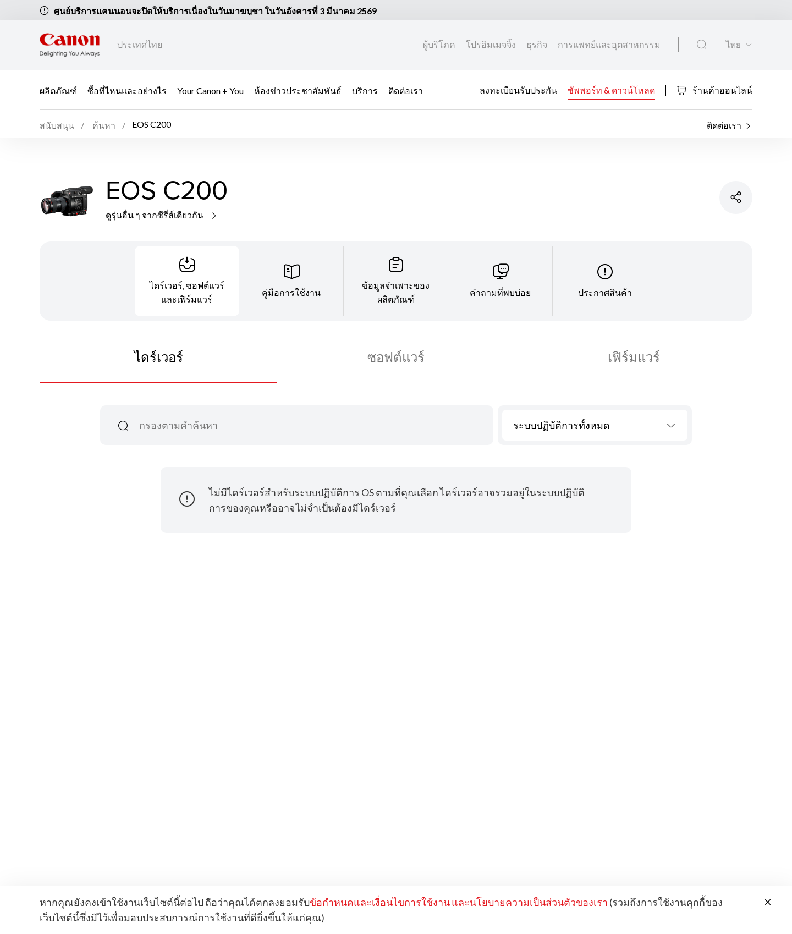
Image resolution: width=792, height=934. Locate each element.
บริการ (365, 90)
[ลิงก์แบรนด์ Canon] (70, 45)
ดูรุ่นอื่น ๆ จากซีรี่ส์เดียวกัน (162, 215)
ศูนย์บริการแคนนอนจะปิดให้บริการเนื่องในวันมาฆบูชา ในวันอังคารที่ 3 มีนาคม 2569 (215, 11)
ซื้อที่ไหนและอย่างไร (127, 90)
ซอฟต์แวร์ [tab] (396, 357)
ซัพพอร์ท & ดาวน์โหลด (611, 89)
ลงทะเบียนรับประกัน (518, 89)
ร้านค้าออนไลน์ (714, 90)
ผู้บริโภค (440, 44)
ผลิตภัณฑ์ (58, 90)
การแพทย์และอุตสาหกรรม (609, 44)
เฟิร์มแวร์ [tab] (634, 357)
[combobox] (595, 425)
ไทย (733, 45)
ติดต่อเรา (405, 90)
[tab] (187, 281)
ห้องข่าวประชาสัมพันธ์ (298, 90)
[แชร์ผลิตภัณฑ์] (735, 197)
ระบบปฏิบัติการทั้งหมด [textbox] (561, 425)
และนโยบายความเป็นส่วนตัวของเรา (530, 902)
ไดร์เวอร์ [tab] (158, 357)
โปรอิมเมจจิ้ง (492, 44)
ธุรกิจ (537, 44)
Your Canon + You (210, 90)
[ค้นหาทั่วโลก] (701, 44)
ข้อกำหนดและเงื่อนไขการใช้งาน (380, 902)
